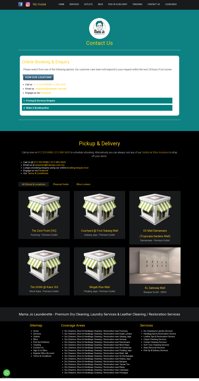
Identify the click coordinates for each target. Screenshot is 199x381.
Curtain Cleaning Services (155, 342)
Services (74, 4)
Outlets (88, 4)
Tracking (137, 4)
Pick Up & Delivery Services (156, 350)
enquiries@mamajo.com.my (51, 88)
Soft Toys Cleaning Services (156, 345)
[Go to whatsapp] (6, 372)
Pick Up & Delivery (117, 4)
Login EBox (171, 4)
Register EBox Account (43, 353)
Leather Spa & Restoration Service (159, 336)
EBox (100, 4)
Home (61, 4)
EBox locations (161, 152)
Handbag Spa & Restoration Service (160, 334)
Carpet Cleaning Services (155, 339)
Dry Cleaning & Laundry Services (158, 331)
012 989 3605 (58, 84)
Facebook (45, 92)
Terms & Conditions (38, 173)
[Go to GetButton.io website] (6, 378)
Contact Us (154, 4)
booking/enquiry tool (77, 167)
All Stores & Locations (33, 184)
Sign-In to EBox (40, 350)
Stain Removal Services (154, 347)
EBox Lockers (83, 184)
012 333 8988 (41, 84)
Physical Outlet (61, 184)
